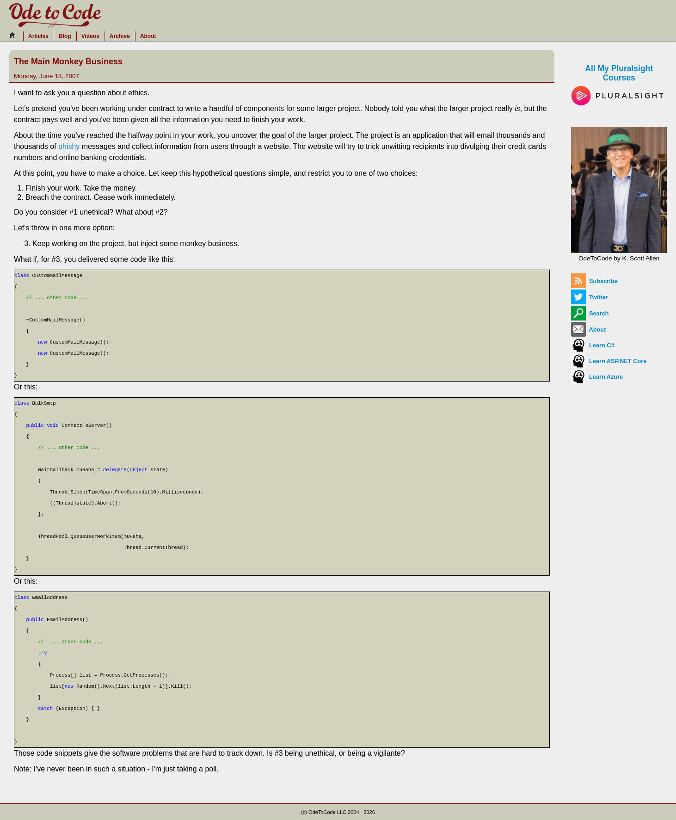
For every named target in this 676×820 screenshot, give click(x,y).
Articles (38, 36)
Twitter (589, 297)
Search (589, 313)
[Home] (14, 35)
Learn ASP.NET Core (608, 361)
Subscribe (594, 280)
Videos (90, 36)
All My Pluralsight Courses (619, 81)
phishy (69, 146)
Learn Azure (597, 376)
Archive (120, 36)
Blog (65, 36)
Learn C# (592, 345)
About (148, 36)
